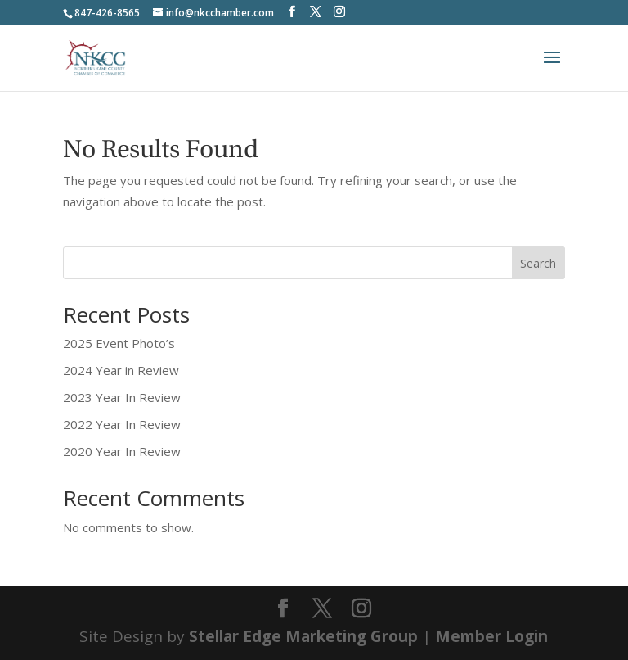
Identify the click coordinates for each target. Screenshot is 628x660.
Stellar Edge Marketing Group (303, 636)
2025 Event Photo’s (119, 343)
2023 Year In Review (122, 397)
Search (538, 263)
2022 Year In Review (122, 424)
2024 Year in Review (121, 370)
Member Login (491, 636)
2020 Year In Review (122, 451)
